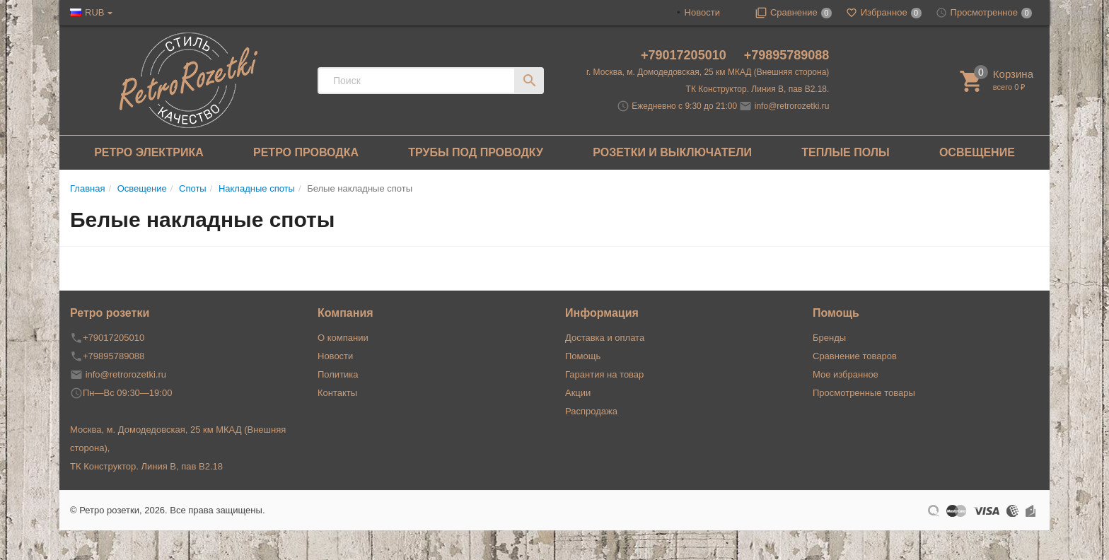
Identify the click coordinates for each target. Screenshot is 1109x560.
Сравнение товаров (855, 356)
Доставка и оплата (604, 337)
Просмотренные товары (864, 392)
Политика (338, 374)
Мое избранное (845, 374)
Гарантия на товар (604, 374)
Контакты (337, 392)
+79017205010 (685, 55)
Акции (578, 392)
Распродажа (591, 411)
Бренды (829, 337)
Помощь (582, 356)
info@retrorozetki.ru (792, 106)
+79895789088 (787, 55)
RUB (94, 12)
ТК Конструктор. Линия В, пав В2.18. (758, 89)
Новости (702, 12)
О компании (343, 337)
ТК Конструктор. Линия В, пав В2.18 (146, 466)
